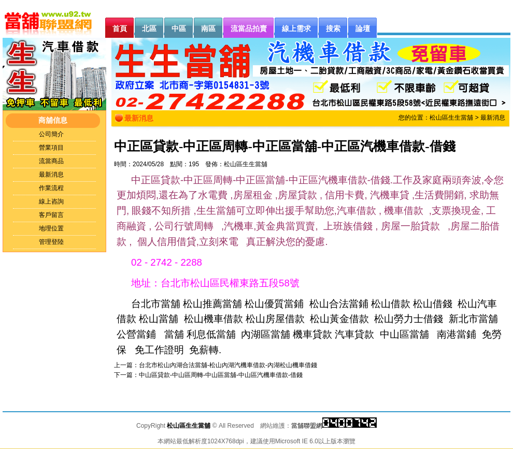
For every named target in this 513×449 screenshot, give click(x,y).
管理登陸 (51, 241)
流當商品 (51, 161)
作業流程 (51, 188)
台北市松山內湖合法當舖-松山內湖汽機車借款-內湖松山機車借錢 (228, 365)
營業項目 (51, 147)
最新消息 (51, 174)
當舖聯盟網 (306, 425)
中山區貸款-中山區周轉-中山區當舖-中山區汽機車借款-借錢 (221, 375)
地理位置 (51, 228)
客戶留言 (51, 215)
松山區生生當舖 (451, 117)
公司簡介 (51, 134)
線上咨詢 (51, 201)
